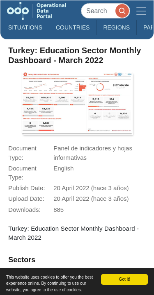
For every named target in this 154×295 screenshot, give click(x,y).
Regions (116, 27)
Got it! (124, 279)
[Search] (105, 10)
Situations (25, 27)
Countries (73, 27)
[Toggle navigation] (141, 11)
